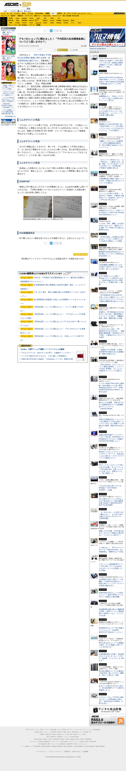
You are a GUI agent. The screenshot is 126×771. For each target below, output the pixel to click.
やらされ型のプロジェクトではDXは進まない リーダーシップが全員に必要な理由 (111, 113)
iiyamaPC (24, 18)
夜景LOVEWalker (68, 746)
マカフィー (11, 25)
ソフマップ (31, 25)
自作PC (59, 13)
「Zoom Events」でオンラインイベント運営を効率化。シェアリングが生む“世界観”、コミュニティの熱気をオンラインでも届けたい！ (111, 369)
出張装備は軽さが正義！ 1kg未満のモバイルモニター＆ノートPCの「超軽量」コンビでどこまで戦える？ (111, 657)
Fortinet (66, 22)
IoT (11, 13)
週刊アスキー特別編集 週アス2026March (8, 58)
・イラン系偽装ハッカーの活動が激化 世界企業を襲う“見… (8, 111)
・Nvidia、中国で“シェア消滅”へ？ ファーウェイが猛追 (8, 87)
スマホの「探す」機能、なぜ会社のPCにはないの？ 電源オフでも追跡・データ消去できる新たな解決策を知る (111, 227)
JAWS (10, 22)
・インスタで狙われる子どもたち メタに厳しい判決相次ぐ (8, 99)
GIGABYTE (31, 20)
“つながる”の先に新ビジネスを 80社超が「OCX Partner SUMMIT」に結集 (111, 488)
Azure (31, 22)
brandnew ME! (38, 25)
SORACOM (56, 739)
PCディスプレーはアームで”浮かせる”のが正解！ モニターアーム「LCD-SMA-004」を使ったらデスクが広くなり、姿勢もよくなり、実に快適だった (111, 469)
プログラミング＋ (73, 741)
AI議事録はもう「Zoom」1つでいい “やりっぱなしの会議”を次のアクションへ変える (111, 98)
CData (52, 22)
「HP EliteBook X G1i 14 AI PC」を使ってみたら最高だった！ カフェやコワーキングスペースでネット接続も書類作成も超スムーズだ (111, 298)
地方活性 (68, 15)
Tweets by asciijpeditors (98, 48)
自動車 (47, 13)
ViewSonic (66, 20)
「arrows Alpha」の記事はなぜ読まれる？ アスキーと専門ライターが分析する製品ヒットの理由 (111, 239)
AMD (17, 20)
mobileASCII (69, 744)
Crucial (52, 20)
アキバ (69, 13)
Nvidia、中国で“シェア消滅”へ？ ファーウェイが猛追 (42, 349)
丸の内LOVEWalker (89, 746)
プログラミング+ (56, 15)
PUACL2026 (75, 15)
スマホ (74, 13)
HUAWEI (59, 20)
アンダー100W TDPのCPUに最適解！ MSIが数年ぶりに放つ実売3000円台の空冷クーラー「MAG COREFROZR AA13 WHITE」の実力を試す (111, 387)
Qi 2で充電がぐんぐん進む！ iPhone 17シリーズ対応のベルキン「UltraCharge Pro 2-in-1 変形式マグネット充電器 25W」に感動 (111, 280)
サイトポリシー (42, 751)
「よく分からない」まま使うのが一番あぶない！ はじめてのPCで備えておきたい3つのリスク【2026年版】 (111, 515)
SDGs (64, 15)
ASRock (45, 20)
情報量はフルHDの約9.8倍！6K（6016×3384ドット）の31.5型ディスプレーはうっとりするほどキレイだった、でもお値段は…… (111, 127)
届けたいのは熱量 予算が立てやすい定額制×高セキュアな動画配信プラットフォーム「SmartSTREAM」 (111, 405)
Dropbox (45, 22)
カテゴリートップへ (80, 254)
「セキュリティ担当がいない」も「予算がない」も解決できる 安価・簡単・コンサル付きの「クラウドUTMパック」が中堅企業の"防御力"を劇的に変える (111, 164)
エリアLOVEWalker (35, 746)
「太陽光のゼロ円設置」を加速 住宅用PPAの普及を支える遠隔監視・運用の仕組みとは (111, 352)
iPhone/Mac (39, 13)
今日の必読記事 (42, 744)
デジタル (30, 13)
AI (7, 13)
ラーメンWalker (25, 746)
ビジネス (17, 13)
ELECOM (10, 20)
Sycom (31, 18)
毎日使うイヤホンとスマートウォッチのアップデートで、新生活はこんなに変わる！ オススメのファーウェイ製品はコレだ (111, 455)
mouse (17, 18)
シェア (40, 49)
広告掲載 (85, 751)
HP (59, 18)
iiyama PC (60, 732)
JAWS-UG (48, 734)
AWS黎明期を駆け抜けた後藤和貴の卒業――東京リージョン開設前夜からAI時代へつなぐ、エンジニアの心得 (111, 612)
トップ (3, 13)
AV (65, 13)
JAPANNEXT (24, 25)
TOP (27, 729)
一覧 (54, 50)
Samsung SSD (38, 739)
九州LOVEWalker (78, 746)
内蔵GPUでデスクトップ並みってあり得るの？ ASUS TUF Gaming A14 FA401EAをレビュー (111, 213)
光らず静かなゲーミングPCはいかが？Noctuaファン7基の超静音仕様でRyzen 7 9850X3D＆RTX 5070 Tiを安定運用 (111, 502)
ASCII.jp (11, 4)
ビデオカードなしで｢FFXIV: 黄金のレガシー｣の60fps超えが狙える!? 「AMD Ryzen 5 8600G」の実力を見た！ (111, 700)
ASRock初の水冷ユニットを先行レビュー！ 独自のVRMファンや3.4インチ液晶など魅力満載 (111, 595)
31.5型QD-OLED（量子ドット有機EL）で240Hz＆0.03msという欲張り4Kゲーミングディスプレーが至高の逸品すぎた (111, 582)
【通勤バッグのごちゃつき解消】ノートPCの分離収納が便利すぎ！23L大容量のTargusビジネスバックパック (111, 144)
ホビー (53, 13)
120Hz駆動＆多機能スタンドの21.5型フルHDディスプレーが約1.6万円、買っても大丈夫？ (111, 267)
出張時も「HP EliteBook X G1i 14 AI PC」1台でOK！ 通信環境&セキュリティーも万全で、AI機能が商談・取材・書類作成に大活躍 (111, 315)
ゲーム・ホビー (27, 4)
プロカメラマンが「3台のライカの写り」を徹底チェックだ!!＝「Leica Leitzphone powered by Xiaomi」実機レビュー (68, 353)
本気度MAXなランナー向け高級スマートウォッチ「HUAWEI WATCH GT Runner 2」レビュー (111, 630)
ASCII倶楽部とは (10, 116)
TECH (24, 13)
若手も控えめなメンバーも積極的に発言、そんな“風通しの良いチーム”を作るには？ (111, 645)
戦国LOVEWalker (100, 746)
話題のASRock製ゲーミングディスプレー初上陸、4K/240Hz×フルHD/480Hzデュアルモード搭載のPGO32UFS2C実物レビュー (111, 438)
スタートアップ (81, 13)
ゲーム (89, 13)
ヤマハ (73, 22)
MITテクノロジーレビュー (81, 744)
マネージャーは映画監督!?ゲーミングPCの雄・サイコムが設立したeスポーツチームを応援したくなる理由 (111, 567)
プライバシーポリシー (55, 751)
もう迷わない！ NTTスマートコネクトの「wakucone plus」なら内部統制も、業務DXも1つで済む (111, 550)
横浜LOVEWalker (46, 746)
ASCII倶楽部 (119, 13)
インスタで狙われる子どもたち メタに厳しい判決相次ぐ (44, 356)
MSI (45, 18)
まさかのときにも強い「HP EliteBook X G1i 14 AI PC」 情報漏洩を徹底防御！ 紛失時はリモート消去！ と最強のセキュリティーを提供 (111, 333)
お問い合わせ (76, 751)
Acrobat (17, 22)
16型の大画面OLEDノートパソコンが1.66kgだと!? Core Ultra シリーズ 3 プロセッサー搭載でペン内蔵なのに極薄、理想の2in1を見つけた (111, 423)
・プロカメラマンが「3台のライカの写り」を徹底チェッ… (8, 93)
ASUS (52, 18)
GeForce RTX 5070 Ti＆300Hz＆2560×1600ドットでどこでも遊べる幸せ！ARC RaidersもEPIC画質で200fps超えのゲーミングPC (111, 81)
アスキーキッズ (5, 15)
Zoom (79, 22)
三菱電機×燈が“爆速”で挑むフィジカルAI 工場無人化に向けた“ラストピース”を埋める (111, 181)
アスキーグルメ (29, 15)
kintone (24, 22)
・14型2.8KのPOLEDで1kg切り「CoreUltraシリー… (8, 105)
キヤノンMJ (17, 25)
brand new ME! (75, 736)
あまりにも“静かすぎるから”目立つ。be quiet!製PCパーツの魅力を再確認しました (111, 688)
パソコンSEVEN (38, 18)
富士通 (10, 18)
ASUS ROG (24, 20)
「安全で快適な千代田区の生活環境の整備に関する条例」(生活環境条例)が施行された (34, 58)
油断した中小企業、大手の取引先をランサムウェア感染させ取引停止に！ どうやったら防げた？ (111, 533)
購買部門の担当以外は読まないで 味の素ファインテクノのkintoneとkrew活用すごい (112, 254)
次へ (58, 31)
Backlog (59, 22)
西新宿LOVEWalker (57, 746)
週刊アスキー (37, 15)
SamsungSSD (37, 20)
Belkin (72, 20)
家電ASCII (20, 15)
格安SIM (13, 15)
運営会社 (67, 751)
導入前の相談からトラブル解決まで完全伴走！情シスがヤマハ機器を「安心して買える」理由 (111, 673)
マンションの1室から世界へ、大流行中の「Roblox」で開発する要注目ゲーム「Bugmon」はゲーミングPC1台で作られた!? (111, 197)
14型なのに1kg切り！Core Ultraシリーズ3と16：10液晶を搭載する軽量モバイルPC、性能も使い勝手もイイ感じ (111, 64)
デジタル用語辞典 (60, 744)
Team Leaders (64, 741)
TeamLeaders (47, 15)
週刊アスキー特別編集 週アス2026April (8, 32)
